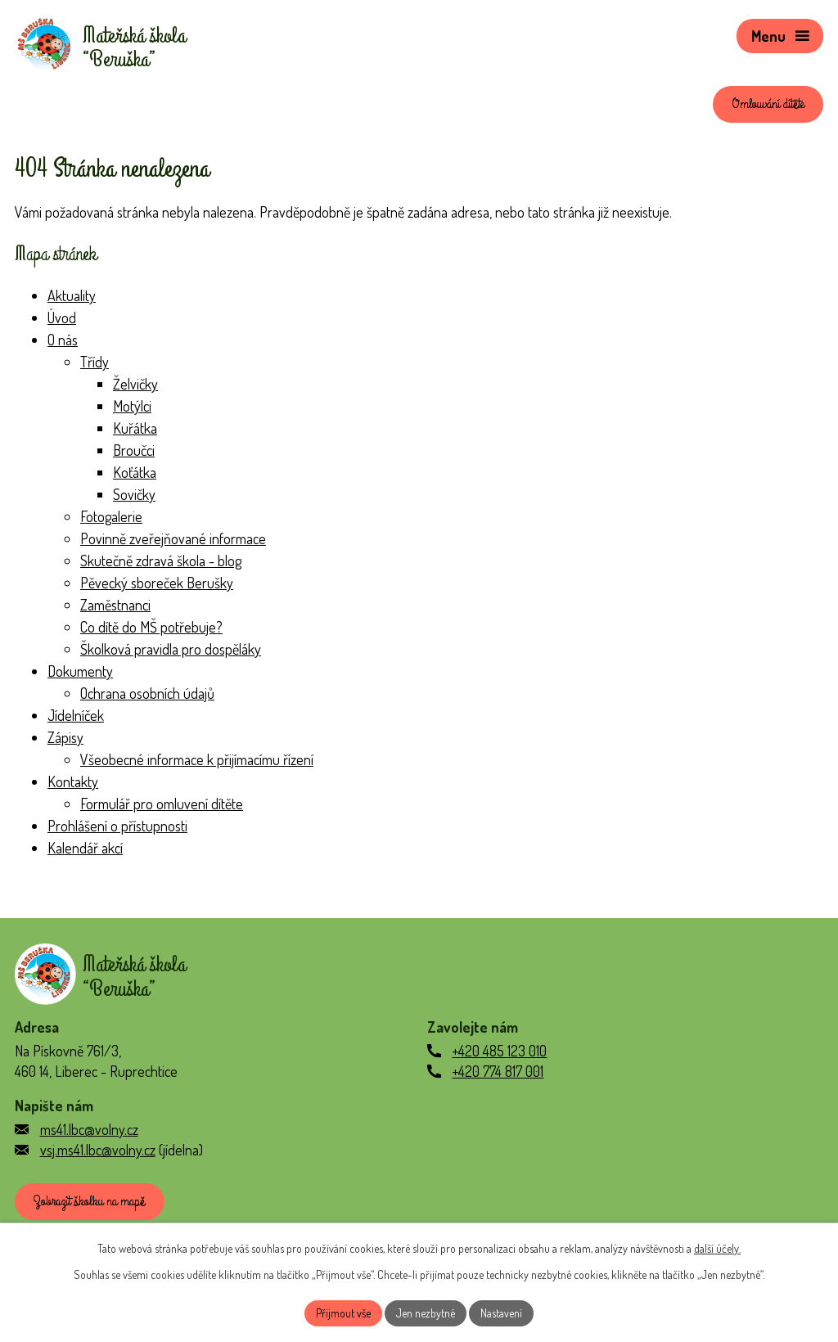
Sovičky (134, 494)
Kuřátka (135, 428)
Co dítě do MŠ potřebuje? (151, 627)
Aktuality (71, 295)
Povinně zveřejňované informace (173, 538)
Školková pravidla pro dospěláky (170, 649)
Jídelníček (75, 715)
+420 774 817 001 (497, 1071)
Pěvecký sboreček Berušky (156, 583)
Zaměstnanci (115, 605)
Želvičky (135, 384)
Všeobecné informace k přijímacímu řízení (196, 759)
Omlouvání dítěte (768, 104)
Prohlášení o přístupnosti (117, 826)
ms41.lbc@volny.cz (89, 1129)
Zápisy (65, 737)
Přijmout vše (343, 1313)
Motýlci (132, 406)
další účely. (717, 1248)
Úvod (61, 317)
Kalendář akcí (85, 848)
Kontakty (72, 781)
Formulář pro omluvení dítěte (161, 804)
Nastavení (501, 1313)
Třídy (94, 362)
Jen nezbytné (425, 1313)
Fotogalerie (111, 516)
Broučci (134, 450)
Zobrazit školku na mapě (89, 1201)
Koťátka (134, 472)
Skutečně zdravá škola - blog (160, 561)
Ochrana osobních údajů (147, 693)
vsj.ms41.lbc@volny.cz (97, 1150)
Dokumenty (80, 671)
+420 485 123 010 (499, 1051)
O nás (62, 340)
